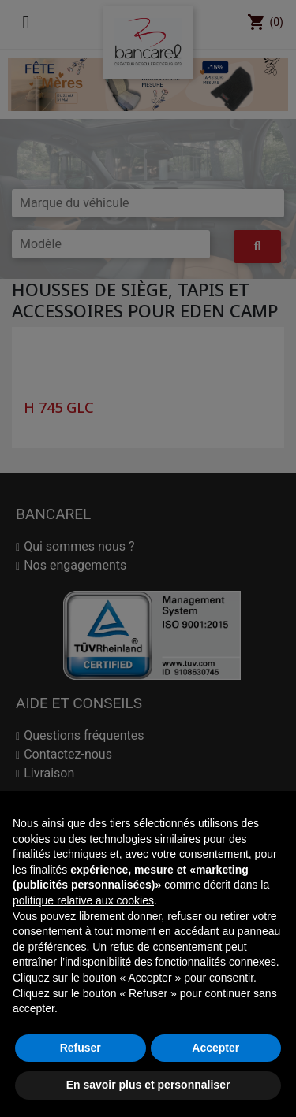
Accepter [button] (215, 1047)
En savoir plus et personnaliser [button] (148, 1084)
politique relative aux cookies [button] (83, 900)
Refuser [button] (80, 1047)
